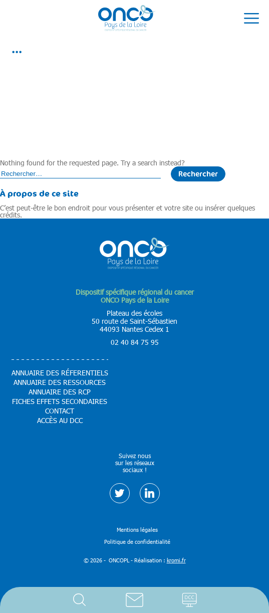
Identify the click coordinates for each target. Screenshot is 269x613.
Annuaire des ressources (60, 382)
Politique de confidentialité (137, 541)
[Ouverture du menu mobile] (251, 18)
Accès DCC (189, 599)
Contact (134, 599)
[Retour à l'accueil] (127, 18)
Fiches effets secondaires (59, 401)
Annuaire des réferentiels (60, 372)
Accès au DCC (60, 420)
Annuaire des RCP (60, 391)
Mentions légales (137, 529)
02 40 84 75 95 (135, 342)
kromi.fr (176, 560)
